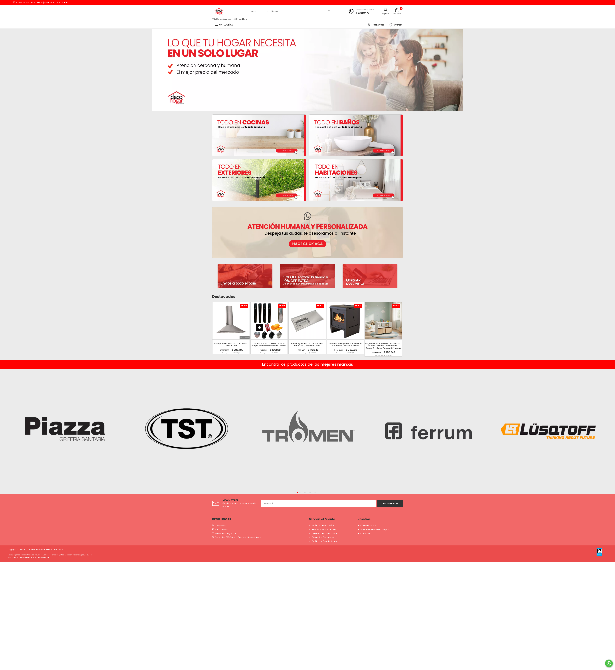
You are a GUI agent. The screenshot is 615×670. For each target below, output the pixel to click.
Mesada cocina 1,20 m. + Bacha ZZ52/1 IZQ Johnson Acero (307, 344)
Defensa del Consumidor (324, 533)
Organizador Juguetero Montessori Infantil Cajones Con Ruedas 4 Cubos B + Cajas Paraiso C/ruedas (383, 346)
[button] (233, 25)
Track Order (375, 24)
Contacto (365, 533)
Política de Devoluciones (324, 541)
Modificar (243, 19)
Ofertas (396, 25)
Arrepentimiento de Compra (374, 529)
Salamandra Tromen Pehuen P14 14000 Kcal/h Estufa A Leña (345, 344)
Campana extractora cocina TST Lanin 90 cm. (231, 344)
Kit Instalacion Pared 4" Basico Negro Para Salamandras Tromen (269, 344)
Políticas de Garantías (323, 525)
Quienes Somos (368, 525)
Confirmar (388, 503)
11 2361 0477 (362, 13)
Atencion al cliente (365, 9)
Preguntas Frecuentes (323, 537)
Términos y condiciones (324, 529)
